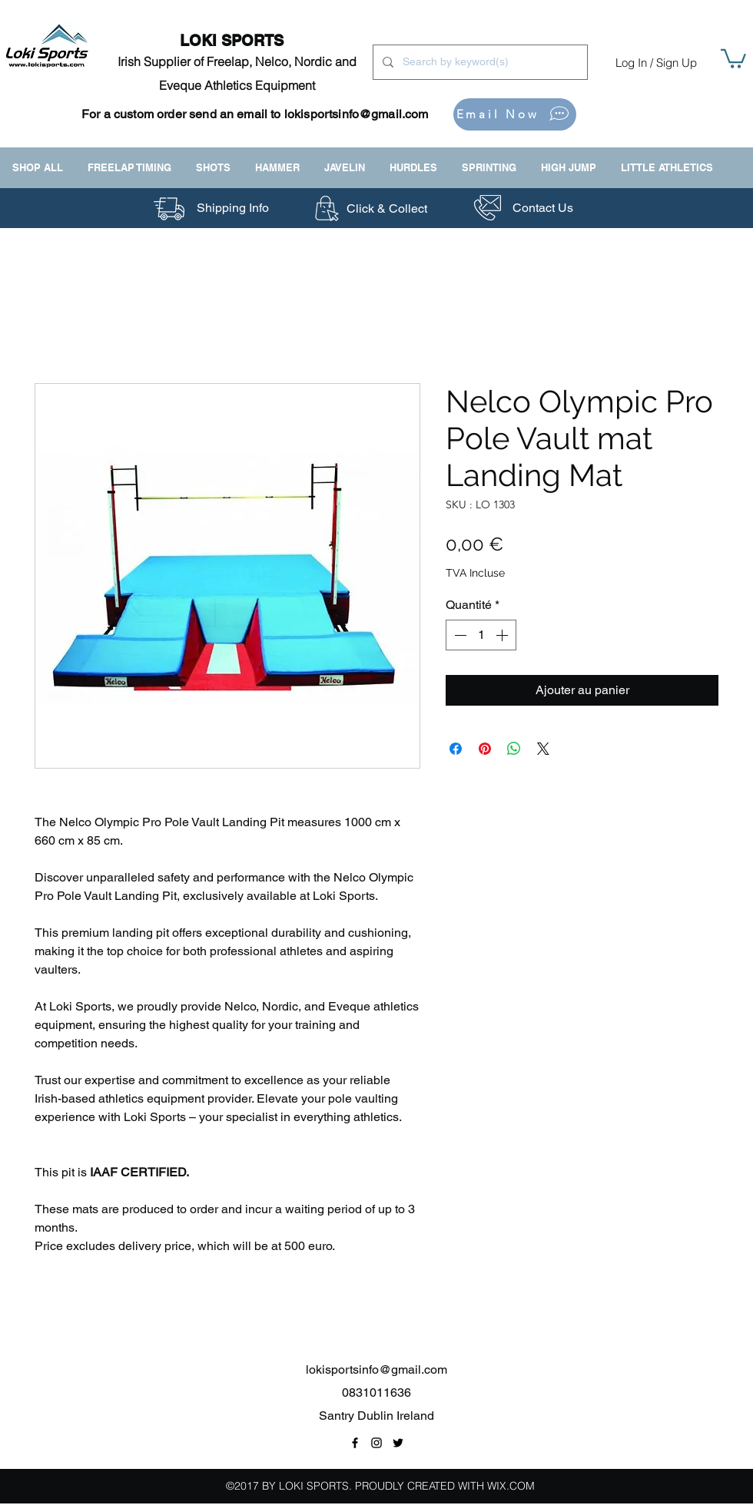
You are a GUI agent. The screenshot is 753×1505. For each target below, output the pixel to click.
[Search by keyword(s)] (479, 62)
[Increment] (503, 635)
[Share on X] (543, 748)
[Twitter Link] (398, 1443)
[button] (733, 57)
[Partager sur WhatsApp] (514, 748)
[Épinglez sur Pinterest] (485, 748)
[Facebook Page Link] (355, 1443)
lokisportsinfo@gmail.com (356, 114)
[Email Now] (514, 114)
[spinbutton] (481, 635)
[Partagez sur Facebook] (455, 748)
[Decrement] (458, 635)
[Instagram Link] (376, 1443)
